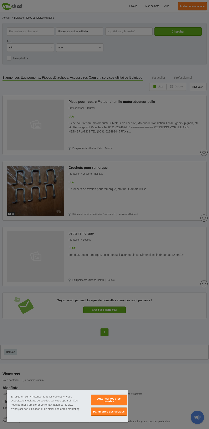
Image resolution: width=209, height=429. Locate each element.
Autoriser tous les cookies (109, 400)
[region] (67, 406)
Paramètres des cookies (109, 411)
